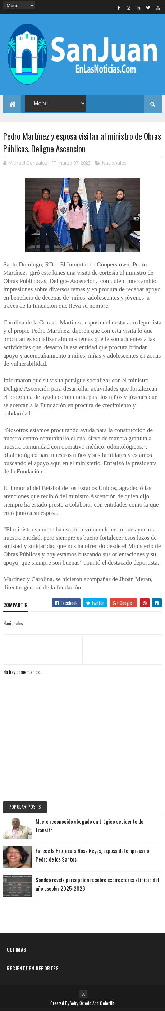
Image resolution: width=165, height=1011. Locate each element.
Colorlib (107, 1003)
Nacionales (114, 162)
